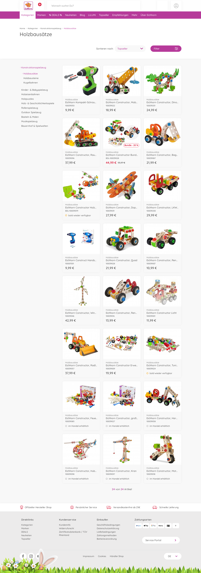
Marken (41, 20)
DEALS (56, 20)
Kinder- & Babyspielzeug (34, 89)
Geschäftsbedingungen (108, 524)
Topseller (104, 20)
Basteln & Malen (29, 116)
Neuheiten (71, 20)
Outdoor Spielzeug (30, 112)
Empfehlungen (120, 20)
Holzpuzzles (27, 98)
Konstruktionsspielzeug (50, 28)
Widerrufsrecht (66, 528)
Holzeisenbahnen (30, 94)
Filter (166, 48)
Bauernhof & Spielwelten (34, 125)
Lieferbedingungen (106, 531)
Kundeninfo (65, 524)
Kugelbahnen (30, 82)
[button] (162, 8)
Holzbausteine (30, 78)
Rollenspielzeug (29, 107)
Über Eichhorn (149, 20)
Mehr (134, 20)
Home (22, 28)
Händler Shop (117, 556)
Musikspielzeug (29, 121)
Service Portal (160, 540)
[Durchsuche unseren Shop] (93, 8)
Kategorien (27, 20)
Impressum (88, 556)
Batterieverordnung (107, 538)
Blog (82, 20)
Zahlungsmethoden (106, 535)
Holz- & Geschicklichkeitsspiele (37, 103)
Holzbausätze (30, 73)
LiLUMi (92, 20)
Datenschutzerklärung (108, 528)
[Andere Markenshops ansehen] (40, 7)
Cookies (102, 556)
